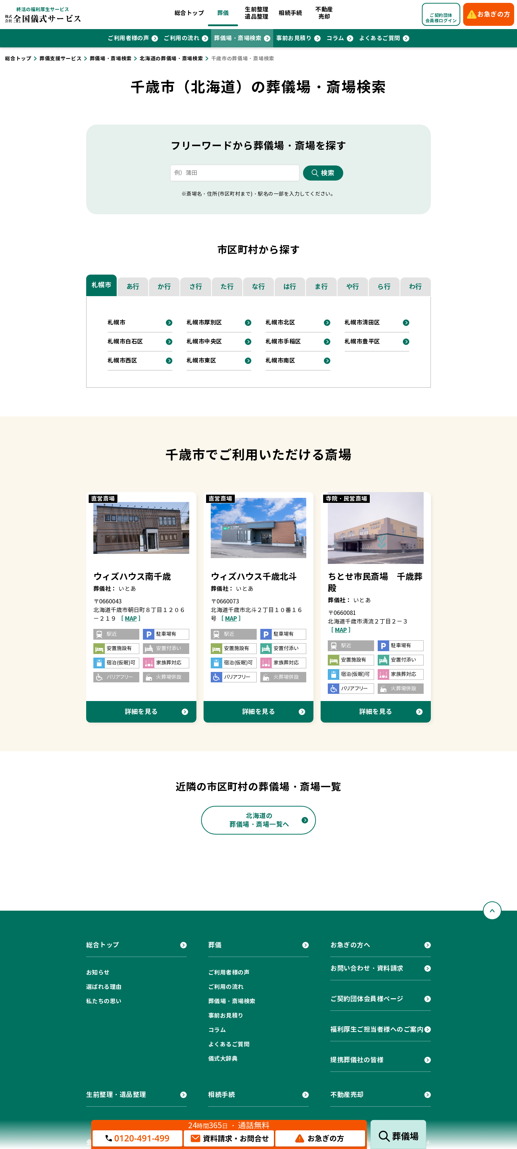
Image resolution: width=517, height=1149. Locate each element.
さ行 (195, 286)
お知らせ (98, 972)
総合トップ (189, 13)
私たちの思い (104, 1001)
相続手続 (290, 13)
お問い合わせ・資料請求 (367, 968)
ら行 (384, 286)
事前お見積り (294, 38)
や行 (352, 286)
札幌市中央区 (204, 341)
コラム (335, 38)
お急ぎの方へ (350, 945)
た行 (227, 286)
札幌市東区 (201, 360)
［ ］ (131, 618)
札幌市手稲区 (283, 341)
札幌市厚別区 (204, 322)
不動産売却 (324, 13)
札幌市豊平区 (362, 341)
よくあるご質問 (379, 38)
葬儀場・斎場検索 (237, 38)
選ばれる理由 (104, 987)
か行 (164, 286)
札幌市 (102, 285)
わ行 (415, 286)
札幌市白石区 (125, 341)
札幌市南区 (280, 360)
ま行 (321, 286)
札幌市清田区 (362, 322)
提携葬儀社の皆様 (356, 1060)
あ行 (133, 286)
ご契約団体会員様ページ (367, 999)
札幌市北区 (280, 322)
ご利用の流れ (181, 38)
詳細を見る (141, 711)
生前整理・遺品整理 (116, 1094)
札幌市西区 (122, 360)
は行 (290, 286)
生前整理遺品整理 (257, 13)
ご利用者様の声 (128, 38)
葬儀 (223, 13)
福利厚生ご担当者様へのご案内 (377, 1029)
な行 (258, 286)
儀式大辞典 (223, 1058)
